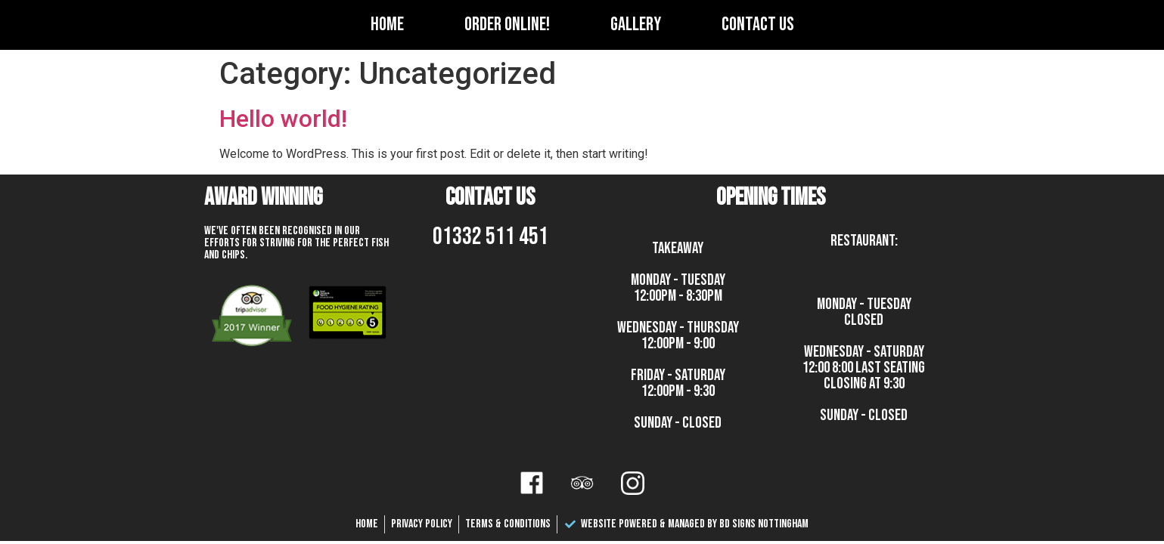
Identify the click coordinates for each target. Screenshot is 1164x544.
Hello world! (283, 118)
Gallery (635, 24)
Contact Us (758, 24)
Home (387, 24)
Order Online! (507, 24)
